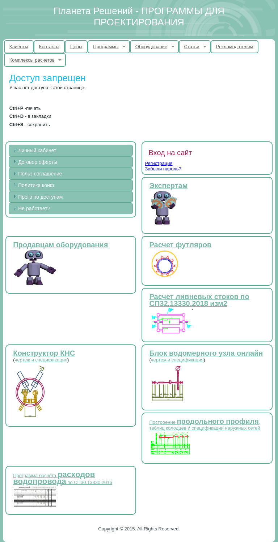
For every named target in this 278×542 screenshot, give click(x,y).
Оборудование (152, 47)
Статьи (193, 47)
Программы (107, 47)
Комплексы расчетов (33, 60)
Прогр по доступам (40, 197)
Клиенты (18, 46)
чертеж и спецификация (41, 360)
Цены (76, 46)
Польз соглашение (40, 174)
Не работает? (34, 208)
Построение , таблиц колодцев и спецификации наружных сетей (204, 425)
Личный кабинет (37, 150)
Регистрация (158, 163)
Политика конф (36, 185)
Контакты (49, 46)
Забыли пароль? (163, 168)
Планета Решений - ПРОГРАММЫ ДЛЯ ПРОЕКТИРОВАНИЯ (139, 16)
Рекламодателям (234, 46)
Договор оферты (37, 162)
